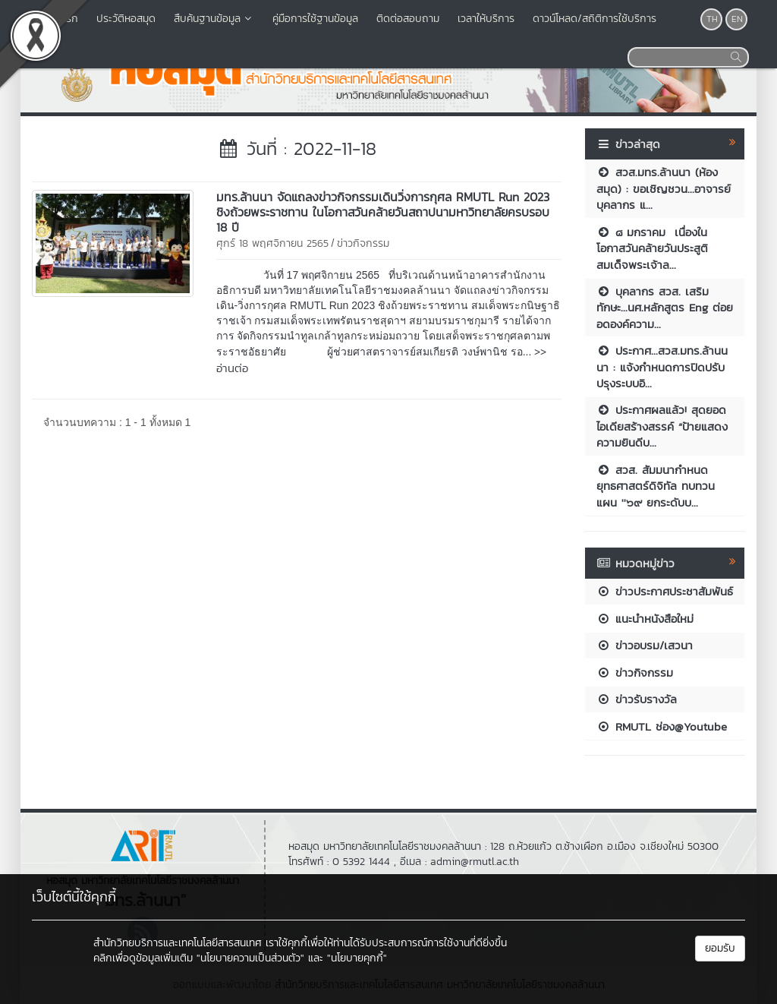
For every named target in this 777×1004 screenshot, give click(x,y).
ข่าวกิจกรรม (363, 243)
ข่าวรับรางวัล (636, 699)
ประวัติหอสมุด (126, 19)
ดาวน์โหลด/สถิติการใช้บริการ (594, 19)
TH (712, 19)
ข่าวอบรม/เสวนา (644, 645)
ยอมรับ (720, 948)
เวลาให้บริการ (486, 19)
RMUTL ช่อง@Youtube (661, 726)
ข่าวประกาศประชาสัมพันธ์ (664, 591)
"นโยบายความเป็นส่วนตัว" (250, 958)
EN (737, 19)
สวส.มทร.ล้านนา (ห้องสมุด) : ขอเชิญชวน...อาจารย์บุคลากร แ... (663, 188)
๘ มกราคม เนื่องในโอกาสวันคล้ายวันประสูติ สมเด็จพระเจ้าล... (652, 248)
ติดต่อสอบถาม (407, 19)
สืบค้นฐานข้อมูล (214, 19)
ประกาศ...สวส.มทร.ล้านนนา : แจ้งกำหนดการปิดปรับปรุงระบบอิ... (662, 367)
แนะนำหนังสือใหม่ (645, 618)
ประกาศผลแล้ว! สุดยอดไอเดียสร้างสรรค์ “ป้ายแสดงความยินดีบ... (662, 426)
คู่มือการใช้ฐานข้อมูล (315, 19)
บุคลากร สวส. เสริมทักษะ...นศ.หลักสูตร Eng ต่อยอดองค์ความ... (664, 308)
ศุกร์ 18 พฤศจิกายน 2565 (272, 243)
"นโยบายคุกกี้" (357, 958)
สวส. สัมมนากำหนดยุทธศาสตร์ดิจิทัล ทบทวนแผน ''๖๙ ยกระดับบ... (655, 486)
